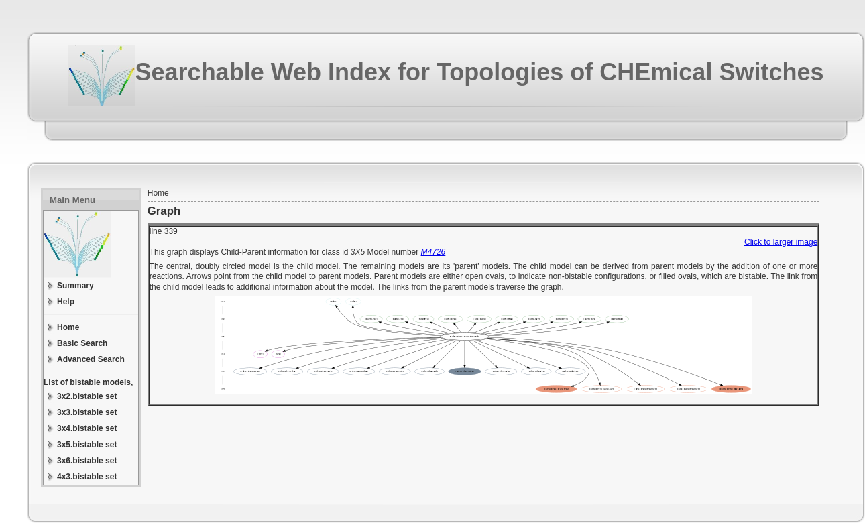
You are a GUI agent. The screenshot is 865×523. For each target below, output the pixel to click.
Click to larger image (780, 242)
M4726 (433, 252)
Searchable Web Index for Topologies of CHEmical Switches (479, 72)
